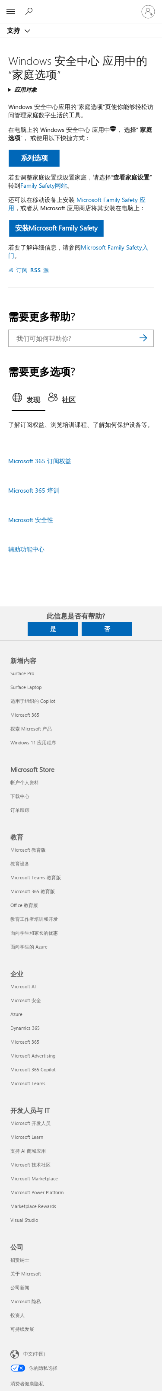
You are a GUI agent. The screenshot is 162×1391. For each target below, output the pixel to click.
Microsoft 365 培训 (33, 490)
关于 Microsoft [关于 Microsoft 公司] (25, 1273)
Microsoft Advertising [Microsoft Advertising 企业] (32, 1055)
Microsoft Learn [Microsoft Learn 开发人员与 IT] (26, 1137)
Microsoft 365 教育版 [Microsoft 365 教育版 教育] (32, 891)
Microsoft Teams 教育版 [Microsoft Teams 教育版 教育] (35, 877)
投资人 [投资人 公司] (17, 1315)
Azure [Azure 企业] (16, 1014)
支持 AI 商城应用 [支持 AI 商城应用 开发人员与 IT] (28, 1150)
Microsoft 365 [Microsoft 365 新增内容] (24, 715)
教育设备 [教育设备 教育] (19, 863)
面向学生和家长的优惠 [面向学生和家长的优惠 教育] (34, 932)
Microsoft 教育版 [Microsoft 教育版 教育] (28, 849)
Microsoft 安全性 (30, 520)
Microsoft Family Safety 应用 (77, 204)
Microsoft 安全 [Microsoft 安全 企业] (25, 1000)
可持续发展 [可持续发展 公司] (22, 1329)
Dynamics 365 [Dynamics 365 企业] (25, 1028)
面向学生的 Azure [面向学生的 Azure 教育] (29, 946)
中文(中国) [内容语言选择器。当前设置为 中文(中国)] (34, 1353)
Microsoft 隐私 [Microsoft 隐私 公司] (25, 1301)
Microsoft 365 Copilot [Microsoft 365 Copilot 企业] (33, 1069)
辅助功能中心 (26, 549)
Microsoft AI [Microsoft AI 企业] (23, 986)
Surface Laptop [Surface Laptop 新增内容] (25, 687)
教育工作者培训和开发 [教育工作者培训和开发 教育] (34, 919)
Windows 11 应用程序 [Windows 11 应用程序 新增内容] (33, 742)
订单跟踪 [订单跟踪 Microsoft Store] (19, 810)
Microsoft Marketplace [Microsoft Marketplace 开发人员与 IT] (34, 1178)
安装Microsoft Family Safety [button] (56, 227)
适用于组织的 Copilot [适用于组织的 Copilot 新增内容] (32, 701)
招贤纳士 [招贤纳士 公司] (19, 1259)
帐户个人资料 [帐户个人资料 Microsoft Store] (24, 782)
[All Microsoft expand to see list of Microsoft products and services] (10, 11)
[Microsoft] (81, 6)
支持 (14, 30)
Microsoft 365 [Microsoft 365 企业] (24, 1041)
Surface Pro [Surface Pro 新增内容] (22, 673)
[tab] (28, 400)
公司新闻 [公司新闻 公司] (19, 1287)
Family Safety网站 (43, 185)
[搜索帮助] (30, 11)
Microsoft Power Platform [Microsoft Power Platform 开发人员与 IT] (37, 1192)
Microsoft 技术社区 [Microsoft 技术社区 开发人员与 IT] (30, 1164)
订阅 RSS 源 (32, 269)
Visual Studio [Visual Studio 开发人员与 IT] (24, 1220)
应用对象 (25, 89)
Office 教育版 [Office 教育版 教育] (24, 905)
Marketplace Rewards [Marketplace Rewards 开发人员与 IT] (33, 1206)
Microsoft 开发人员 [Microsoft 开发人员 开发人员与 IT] (30, 1123)
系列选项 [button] (34, 157)
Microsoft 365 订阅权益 (39, 461)
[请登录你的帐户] (148, 11)
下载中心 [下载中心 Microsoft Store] (19, 796)
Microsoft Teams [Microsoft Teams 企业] (27, 1083)
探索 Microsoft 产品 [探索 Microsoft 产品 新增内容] (31, 728)
